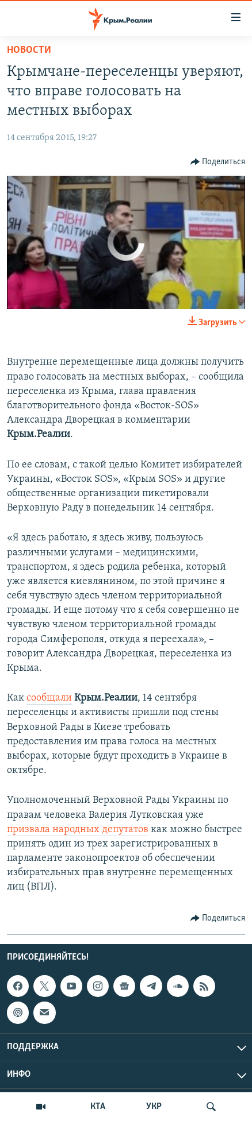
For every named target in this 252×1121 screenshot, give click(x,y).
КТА (97, 1106)
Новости (29, 50)
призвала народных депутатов (77, 829)
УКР (154, 1106)
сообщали (49, 698)
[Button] (218, 162)
